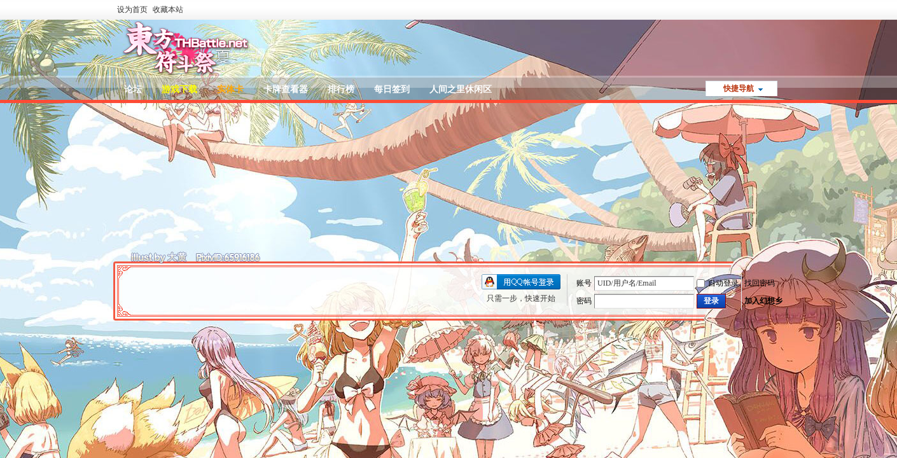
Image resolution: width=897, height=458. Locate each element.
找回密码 (759, 283)
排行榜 (341, 89)
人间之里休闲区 (460, 89)
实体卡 (230, 89)
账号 (584, 283)
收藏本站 (168, 9)
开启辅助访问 (779, 9)
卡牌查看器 (285, 89)
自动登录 (718, 283)
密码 (584, 300)
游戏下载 (179, 89)
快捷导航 (738, 88)
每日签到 (392, 89)
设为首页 (132, 9)
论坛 (133, 89)
